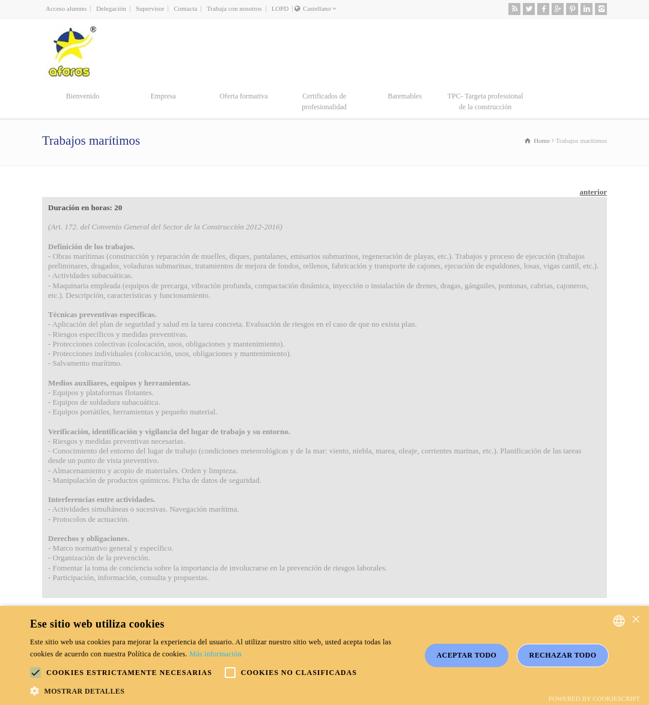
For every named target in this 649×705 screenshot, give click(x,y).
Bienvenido (82, 96)
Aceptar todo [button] (467, 655)
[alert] (324, 655)
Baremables (405, 96)
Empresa (163, 96)
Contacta (185, 8)
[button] (35, 673)
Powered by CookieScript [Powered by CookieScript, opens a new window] (594, 698)
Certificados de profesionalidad (324, 101)
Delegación (111, 8)
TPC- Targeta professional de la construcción (485, 101)
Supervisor (150, 8)
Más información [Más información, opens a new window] (215, 654)
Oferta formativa (243, 96)
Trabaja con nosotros (234, 8)
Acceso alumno (66, 8)
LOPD (280, 8)
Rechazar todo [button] (563, 655)
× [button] (635, 620)
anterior (593, 191)
